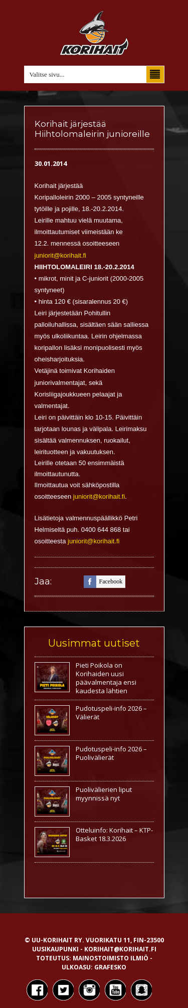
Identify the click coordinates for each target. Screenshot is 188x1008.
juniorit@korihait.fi (61, 255)
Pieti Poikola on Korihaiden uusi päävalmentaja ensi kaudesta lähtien (106, 678)
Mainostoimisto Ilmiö (110, 958)
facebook (103, 581)
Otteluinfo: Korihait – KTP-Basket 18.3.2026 (114, 834)
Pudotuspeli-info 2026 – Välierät (111, 712)
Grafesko (110, 967)
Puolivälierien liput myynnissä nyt (104, 793)
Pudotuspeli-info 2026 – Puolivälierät (111, 753)
